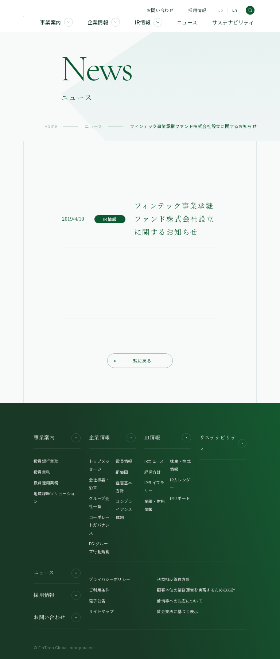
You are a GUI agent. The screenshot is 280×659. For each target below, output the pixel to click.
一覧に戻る (132, 360)
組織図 (122, 472)
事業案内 (57, 437)
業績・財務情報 (154, 505)
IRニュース (154, 461)
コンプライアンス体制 (124, 509)
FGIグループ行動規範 (99, 547)
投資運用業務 (46, 482)
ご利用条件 (99, 590)
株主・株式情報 (180, 465)
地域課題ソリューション (54, 497)
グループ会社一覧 (99, 502)
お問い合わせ (160, 10)
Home (50, 126)
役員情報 (124, 461)
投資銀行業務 (46, 461)
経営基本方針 (124, 486)
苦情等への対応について (179, 601)
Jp (220, 10)
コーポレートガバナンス (99, 525)
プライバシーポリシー (109, 579)
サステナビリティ (222, 443)
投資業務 (42, 472)
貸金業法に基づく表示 (177, 611)
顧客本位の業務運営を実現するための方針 (196, 590)
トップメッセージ (99, 465)
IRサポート (180, 498)
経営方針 (152, 472)
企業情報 (112, 437)
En (234, 10)
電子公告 (97, 601)
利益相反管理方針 (173, 579)
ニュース (93, 126)
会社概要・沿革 (99, 484)
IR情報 (167, 437)
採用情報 (197, 10)
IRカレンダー (180, 484)
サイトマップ (101, 611)
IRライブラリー (154, 486)
